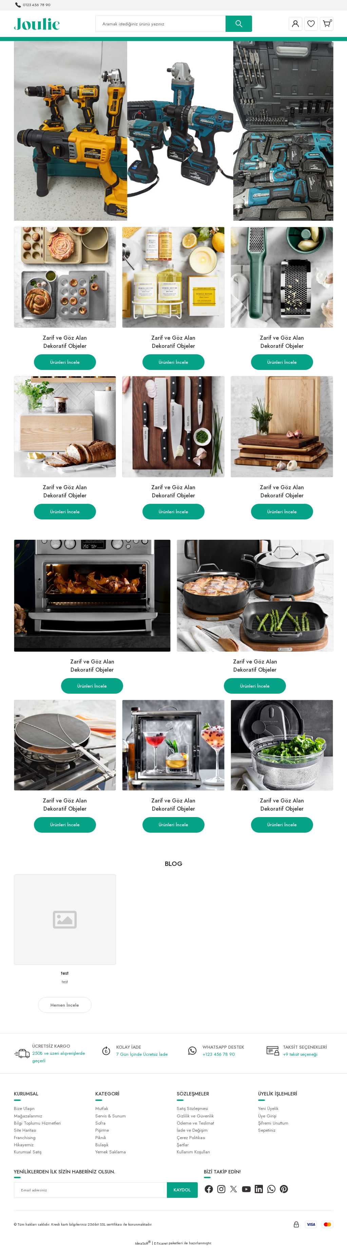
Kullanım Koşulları (193, 1152)
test (65, 973)
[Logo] (37, 23)
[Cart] (326, 24)
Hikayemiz (24, 1145)
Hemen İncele (65, 1005)
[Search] (173, 24)
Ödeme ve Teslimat (195, 1123)
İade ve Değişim (192, 1130)
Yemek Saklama (110, 1152)
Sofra (100, 1123)
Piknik (100, 1137)
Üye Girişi (267, 1116)
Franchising (25, 1137)
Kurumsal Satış (27, 1152)
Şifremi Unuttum (273, 1123)
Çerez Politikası (191, 1137)
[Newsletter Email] (106, 1190)
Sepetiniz (266, 1130)
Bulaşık (102, 1145)
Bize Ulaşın (24, 1108)
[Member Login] (295, 24)
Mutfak (101, 1108)
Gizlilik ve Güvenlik (195, 1116)
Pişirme (102, 1130)
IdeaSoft (143, 1243)
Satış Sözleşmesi (192, 1108)
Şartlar (183, 1145)
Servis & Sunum (110, 1116)
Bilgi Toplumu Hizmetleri (37, 1123)
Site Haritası (25, 1130)
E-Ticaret (161, 1243)
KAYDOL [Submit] (182, 1190)
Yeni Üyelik (268, 1108)
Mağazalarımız (28, 1116)
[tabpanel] (173, 131)
